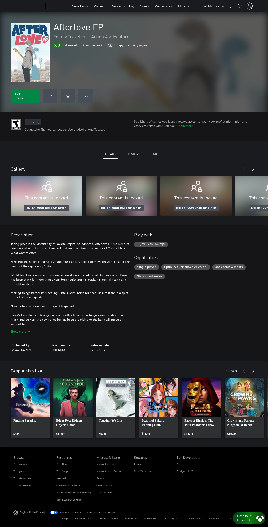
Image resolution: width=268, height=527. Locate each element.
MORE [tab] (157, 154)
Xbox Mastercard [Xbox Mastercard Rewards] (143, 471)
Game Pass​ (79, 6)
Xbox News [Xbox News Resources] (62, 464)
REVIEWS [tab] (134, 154)
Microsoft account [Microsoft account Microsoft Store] (106, 464)
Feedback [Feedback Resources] (61, 478)
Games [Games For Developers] (180, 464)
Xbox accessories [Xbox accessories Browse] (22, 485)
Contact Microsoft (83, 518)
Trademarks (150, 518)
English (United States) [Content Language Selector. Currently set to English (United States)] (32, 512)
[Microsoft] (28, 6)
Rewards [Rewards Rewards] (138, 464)
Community (162, 6)
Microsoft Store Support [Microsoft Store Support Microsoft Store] (109, 471)
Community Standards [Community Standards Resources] (68, 485)
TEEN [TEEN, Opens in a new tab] (33, 122)
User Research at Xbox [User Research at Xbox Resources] (68, 499)
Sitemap (63, 518)
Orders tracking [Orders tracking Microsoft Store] (104, 485)
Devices (116, 6)
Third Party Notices (172, 518)
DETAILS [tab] (110, 154)
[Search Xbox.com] (231, 6)
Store (143, 6)
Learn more (185, 126)
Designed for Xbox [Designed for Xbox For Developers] (186, 471)
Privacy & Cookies (108, 518)
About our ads (216, 518)
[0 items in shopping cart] (240, 5)
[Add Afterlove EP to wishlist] (50, 96)
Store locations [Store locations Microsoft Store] (104, 492)
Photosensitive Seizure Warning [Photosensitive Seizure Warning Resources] (73, 492)
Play (131, 6)
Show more (21, 331)
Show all (232, 370)
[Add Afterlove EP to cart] (68, 96)
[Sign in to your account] (249, 6)
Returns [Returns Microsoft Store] (100, 478)
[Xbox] (58, 6)
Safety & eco (196, 518)
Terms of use (131, 518)
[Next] (252, 169)
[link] (30, 408)
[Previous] (243, 169)
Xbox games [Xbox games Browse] (19, 471)
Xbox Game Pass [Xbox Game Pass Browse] (22, 478)
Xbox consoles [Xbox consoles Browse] (21, 464)
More (181, 6)
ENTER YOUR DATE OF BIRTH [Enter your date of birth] (46, 207)
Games (98, 6)
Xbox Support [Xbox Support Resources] (63, 471)
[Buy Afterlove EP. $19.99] (25, 96)
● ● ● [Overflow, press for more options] (86, 96)
